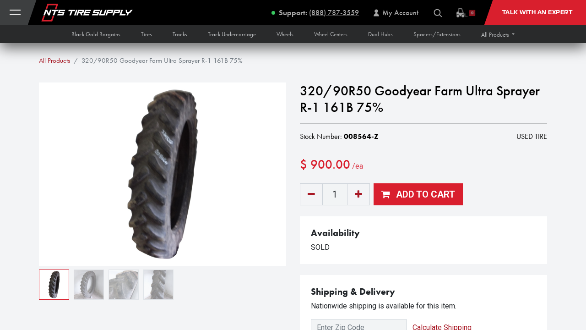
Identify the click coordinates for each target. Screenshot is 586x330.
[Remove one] (311, 194)
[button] (498, 34)
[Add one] (358, 194)
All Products (54, 60)
